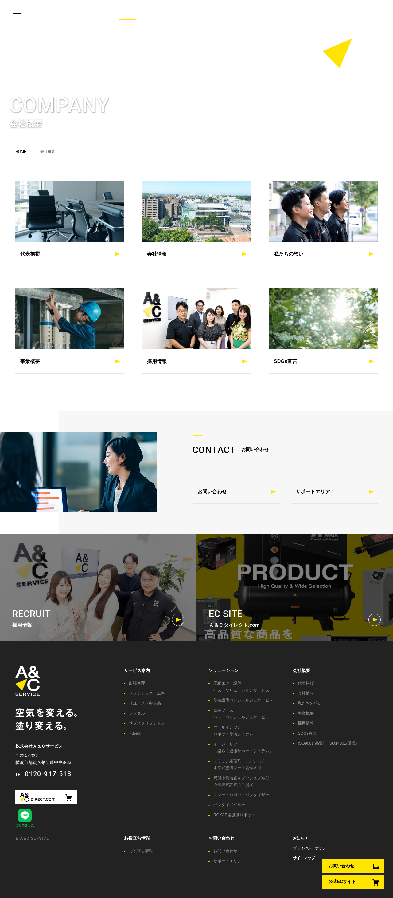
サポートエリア (313, 491)
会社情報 (306, 693)
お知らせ (300, 838)
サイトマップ (304, 858)
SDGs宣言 (307, 733)
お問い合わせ (247, 12)
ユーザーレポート (169, 12)
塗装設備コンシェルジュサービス (243, 700)
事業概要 (306, 713)
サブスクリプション (147, 723)
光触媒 (135, 733)
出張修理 (137, 683)
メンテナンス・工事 (147, 693)
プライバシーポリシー (311, 848)
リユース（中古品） (147, 703)
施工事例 (210, 12)
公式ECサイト (342, 881)
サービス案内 (50, 12)
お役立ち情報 (91, 12)
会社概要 (127, 12)
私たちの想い (310, 703)
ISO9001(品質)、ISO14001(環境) (327, 743)
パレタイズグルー (229, 804)
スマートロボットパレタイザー (241, 795)
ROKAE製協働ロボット (234, 815)
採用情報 (306, 723)
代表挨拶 (306, 683)
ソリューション (223, 670)
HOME (20, 151)
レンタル (137, 713)
